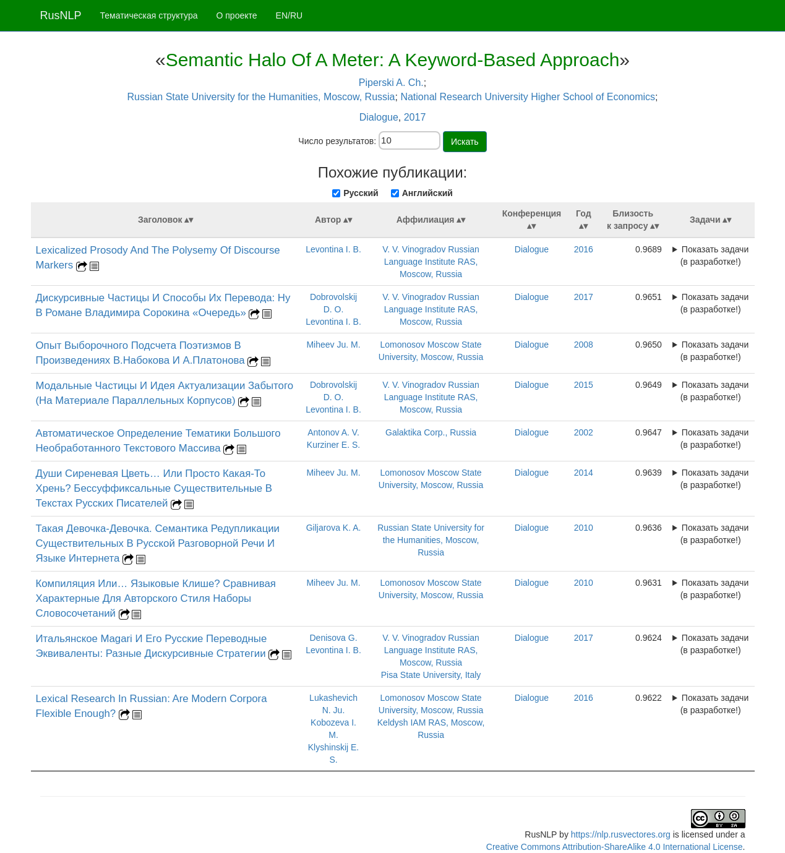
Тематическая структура (149, 15)
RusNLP (61, 15)
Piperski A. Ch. (391, 82)
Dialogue (378, 117)
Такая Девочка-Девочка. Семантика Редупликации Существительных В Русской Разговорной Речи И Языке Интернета (158, 543)
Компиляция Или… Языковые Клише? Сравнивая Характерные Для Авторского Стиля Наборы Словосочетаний (156, 598)
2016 (583, 249)
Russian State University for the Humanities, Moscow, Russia (261, 97)
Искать (465, 142)
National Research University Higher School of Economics (527, 97)
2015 (583, 385)
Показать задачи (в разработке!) (714, 255)
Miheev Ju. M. (333, 344)
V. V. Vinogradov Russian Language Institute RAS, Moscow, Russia (430, 261)
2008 (583, 344)
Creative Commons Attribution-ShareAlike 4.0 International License (614, 847)
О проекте (237, 15)
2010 (583, 528)
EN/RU (289, 15)
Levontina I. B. (333, 249)
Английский (427, 193)
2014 (583, 473)
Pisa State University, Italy (431, 675)
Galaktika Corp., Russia (430, 432)
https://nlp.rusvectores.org (621, 834)
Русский (361, 193)
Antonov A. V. (333, 432)
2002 (583, 432)
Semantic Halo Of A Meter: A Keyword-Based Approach (393, 59)
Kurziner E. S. (333, 445)
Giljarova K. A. (333, 528)
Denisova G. (334, 638)
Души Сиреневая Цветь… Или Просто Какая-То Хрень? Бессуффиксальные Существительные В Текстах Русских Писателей (154, 488)
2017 (415, 117)
